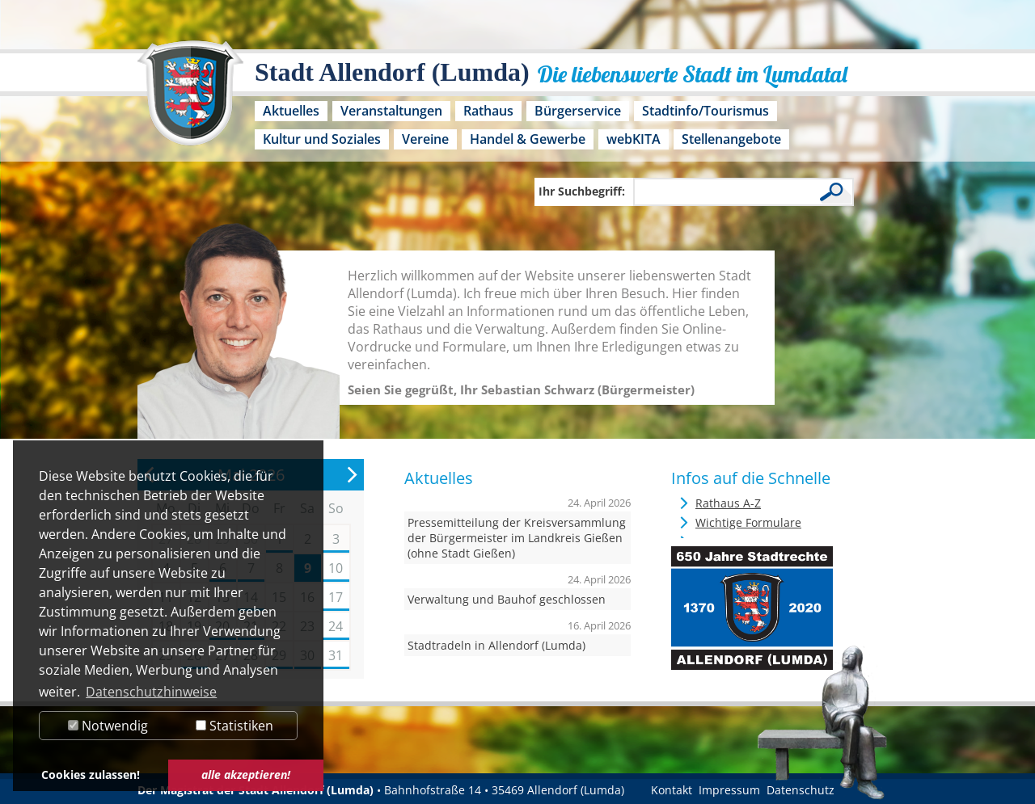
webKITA (633, 139)
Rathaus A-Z (728, 503)
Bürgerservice (577, 111)
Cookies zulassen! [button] (90, 774)
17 (335, 597)
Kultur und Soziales (322, 139)
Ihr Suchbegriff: (582, 191)
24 (335, 626)
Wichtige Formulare (748, 522)
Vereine (425, 139)
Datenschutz (800, 790)
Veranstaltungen (391, 111)
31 (335, 655)
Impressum (729, 790)
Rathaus (488, 111)
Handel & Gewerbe (527, 139)
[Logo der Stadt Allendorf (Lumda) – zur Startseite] (190, 101)
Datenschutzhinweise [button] (151, 692)
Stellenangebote (731, 139)
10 (335, 568)
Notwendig (108, 726)
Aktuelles (291, 111)
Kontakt (671, 790)
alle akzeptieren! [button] (245, 774)
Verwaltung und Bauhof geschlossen (507, 599)
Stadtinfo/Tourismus (705, 111)
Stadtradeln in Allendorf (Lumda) (496, 645)
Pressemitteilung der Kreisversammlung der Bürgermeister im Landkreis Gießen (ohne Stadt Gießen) (517, 538)
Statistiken (234, 726)
